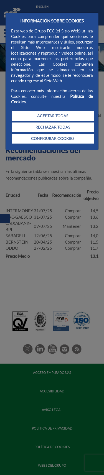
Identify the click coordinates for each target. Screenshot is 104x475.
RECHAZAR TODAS (52, 127)
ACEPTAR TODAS (52, 116)
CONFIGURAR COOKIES (52, 138)
